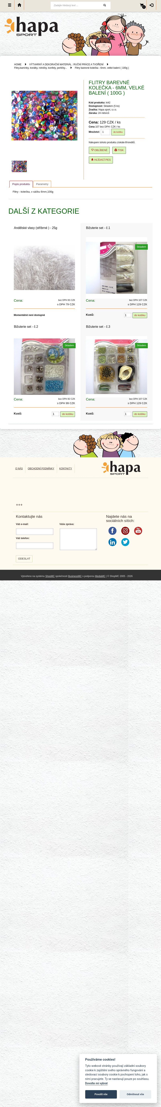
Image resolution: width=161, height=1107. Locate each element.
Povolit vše (101, 1094)
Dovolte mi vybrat (96, 1083)
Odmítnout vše (135, 1094)
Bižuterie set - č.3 (98, 326)
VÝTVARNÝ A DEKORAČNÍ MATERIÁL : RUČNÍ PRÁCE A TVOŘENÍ (66, 64)
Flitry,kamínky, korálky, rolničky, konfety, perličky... (40, 67)
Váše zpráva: (67, 524)
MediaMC (100, 576)
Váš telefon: (22, 538)
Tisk (119, 150)
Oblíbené (99, 150)
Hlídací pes (101, 159)
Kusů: (90, 314)
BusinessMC (75, 576)
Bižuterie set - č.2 (26, 326)
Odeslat (24, 558)
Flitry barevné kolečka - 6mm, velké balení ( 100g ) (102, 67)
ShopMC (50, 576)
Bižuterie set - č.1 (98, 228)
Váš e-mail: (22, 524)
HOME (17, 64)
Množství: (94, 132)
